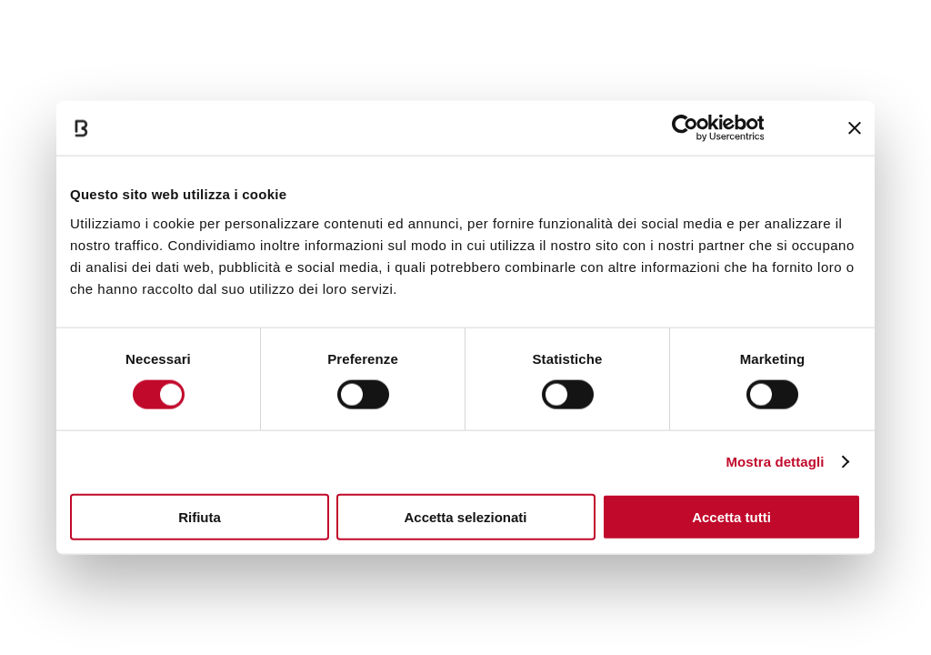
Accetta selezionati (465, 516)
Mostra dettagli (775, 461)
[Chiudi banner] (854, 128)
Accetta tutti (731, 516)
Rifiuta (199, 516)
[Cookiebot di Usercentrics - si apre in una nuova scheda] (684, 128)
